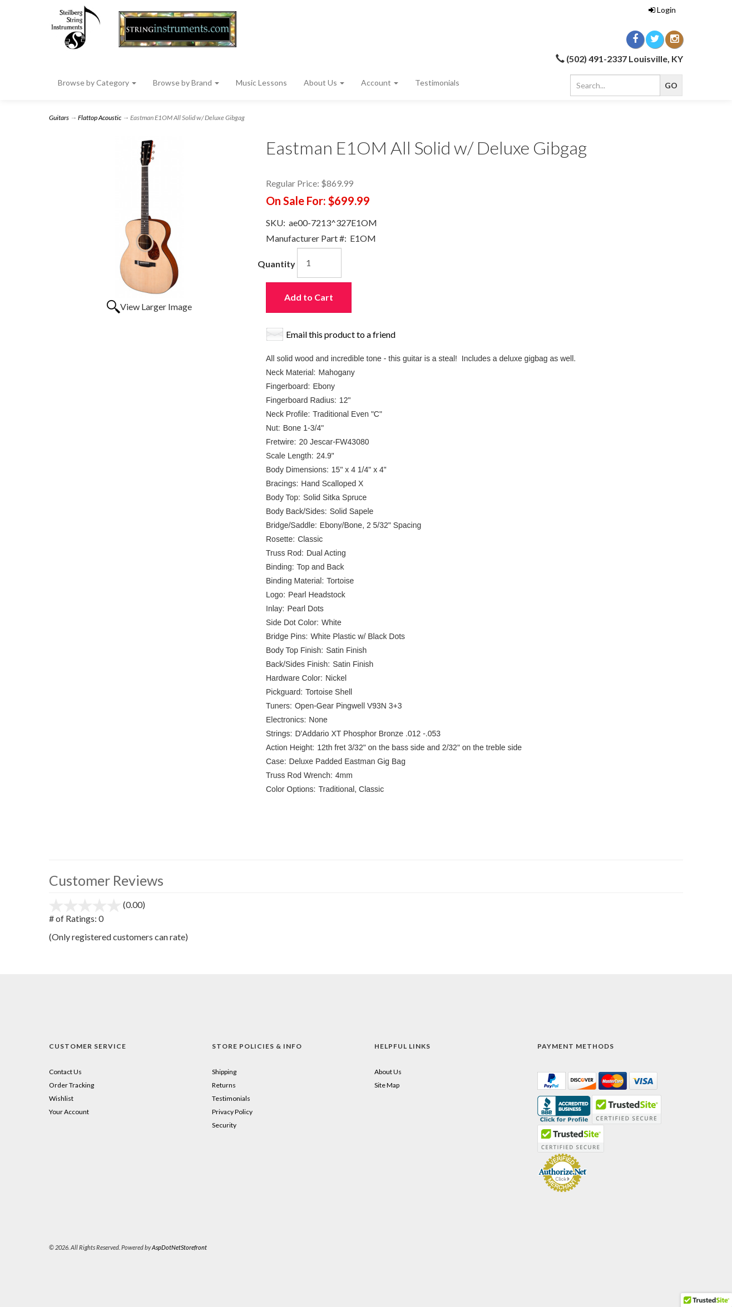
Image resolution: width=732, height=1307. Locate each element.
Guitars (59, 117)
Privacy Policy (232, 1112)
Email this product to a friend (340, 334)
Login (662, 9)
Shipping (224, 1071)
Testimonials (437, 82)
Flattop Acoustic (99, 117)
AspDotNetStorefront (179, 1247)
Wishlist (61, 1098)
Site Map (386, 1085)
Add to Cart (308, 297)
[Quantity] (319, 263)
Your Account (69, 1112)
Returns (224, 1085)
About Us (324, 82)
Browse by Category (97, 82)
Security (224, 1125)
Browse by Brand (186, 82)
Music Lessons (261, 82)
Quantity (276, 263)
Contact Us (65, 1071)
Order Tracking (71, 1085)
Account (379, 82)
